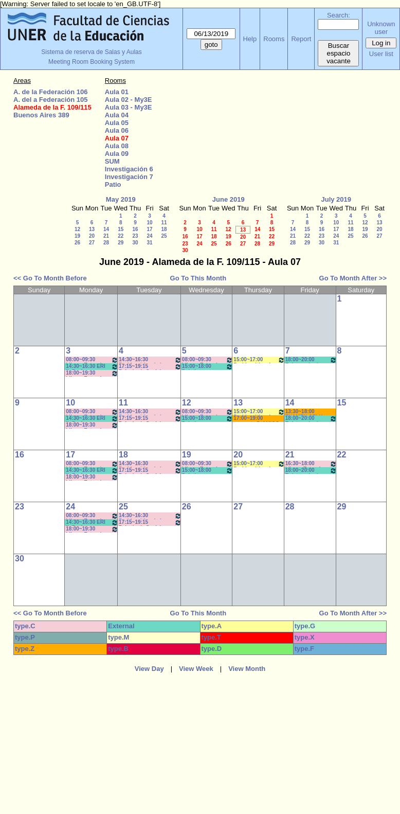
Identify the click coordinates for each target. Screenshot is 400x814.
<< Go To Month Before (50, 278)
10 (149, 222)
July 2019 (336, 199)
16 (135, 229)
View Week (196, 669)
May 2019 (121, 199)
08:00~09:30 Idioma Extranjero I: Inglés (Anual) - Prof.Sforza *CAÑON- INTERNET (92, 360)
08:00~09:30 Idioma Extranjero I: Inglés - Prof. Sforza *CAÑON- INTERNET (207, 360)
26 (77, 242)
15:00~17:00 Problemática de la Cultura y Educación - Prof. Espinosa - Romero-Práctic (258, 360)
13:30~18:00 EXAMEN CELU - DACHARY (305, 412)
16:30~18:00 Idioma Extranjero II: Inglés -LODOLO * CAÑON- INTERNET (311, 464)
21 (106, 236)
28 (106, 242)
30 (135, 242)
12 (77, 229)
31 (149, 242)
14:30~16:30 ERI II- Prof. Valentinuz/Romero (92, 366)
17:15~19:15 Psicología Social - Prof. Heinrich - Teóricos (150, 366)
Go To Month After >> (353, 278)
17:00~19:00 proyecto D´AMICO (256, 418)
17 (149, 229)
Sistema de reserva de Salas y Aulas (91, 52)
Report (301, 39)
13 (92, 229)
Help (250, 39)
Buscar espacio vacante (338, 53)
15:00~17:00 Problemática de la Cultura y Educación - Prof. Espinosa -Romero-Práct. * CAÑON (258, 412)
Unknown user (381, 28)
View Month (246, 669)
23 (135, 236)
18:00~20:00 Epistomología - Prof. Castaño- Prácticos (311, 360)
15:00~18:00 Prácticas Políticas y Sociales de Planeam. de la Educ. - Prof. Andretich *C (207, 366)
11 (164, 222)
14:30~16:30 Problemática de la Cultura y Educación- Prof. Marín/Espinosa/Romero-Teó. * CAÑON (150, 464)
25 (164, 236)
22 (120, 236)
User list (381, 54)
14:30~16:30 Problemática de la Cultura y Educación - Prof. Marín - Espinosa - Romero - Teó (150, 360)
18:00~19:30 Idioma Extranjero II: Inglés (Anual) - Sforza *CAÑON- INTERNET (92, 373)
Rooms (273, 39)
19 (77, 236)
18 (164, 229)
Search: (338, 15)
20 (92, 236)
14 (106, 229)
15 (120, 229)
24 (149, 236)
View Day (149, 669)
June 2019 (228, 199)
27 (92, 242)
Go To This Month (198, 278)
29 (120, 242)
